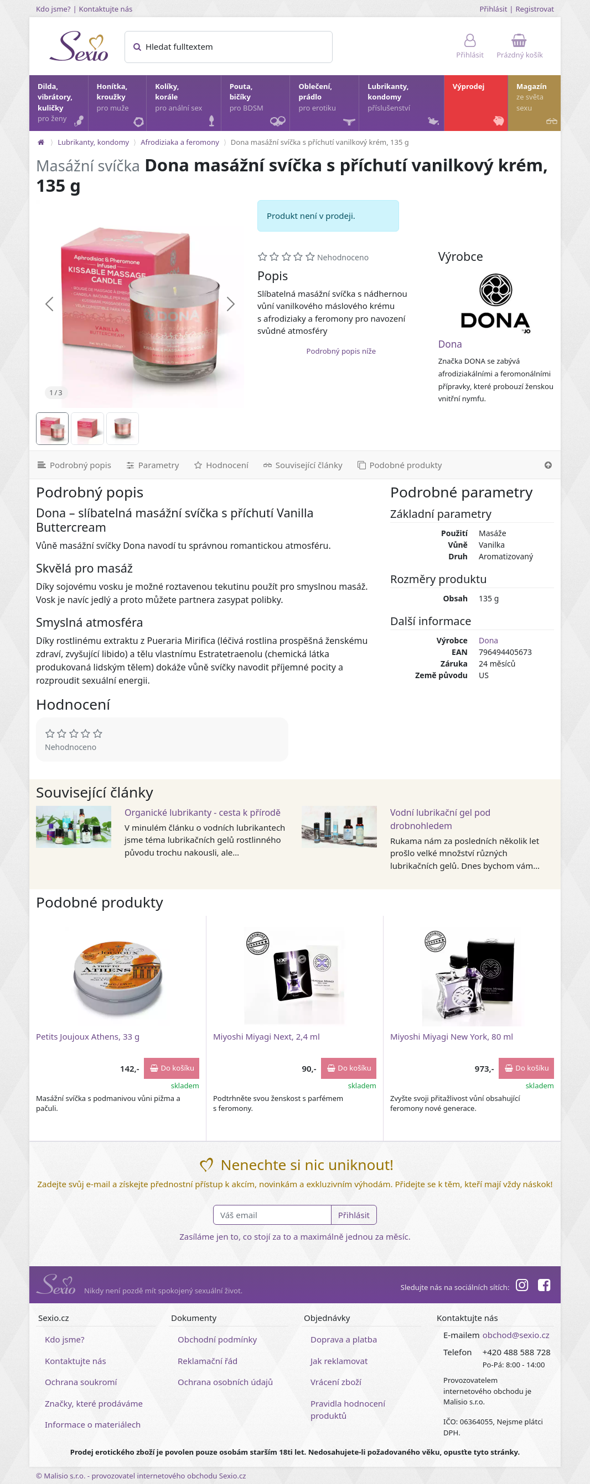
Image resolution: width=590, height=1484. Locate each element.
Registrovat (534, 9)
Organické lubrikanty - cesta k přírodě (203, 812)
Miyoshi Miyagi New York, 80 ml (451, 1036)
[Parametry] (151, 465)
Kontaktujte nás (106, 9)
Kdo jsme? (53, 9)
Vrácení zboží (335, 1381)
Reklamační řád (207, 1360)
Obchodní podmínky (217, 1339)
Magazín (538, 105)
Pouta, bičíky (259, 106)
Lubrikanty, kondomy (404, 105)
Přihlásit (493, 9)
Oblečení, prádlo (328, 106)
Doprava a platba (343, 1339)
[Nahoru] (548, 465)
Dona (450, 344)
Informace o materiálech (93, 1424)
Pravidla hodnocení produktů (347, 1410)
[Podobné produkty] (399, 465)
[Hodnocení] (220, 465)
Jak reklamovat (339, 1360)
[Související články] (302, 465)
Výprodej (479, 105)
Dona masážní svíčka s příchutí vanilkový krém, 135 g (320, 142)
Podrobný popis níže (341, 351)
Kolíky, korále (187, 105)
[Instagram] (521, 1286)
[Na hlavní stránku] (41, 142)
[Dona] (495, 303)
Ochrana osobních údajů (225, 1381)
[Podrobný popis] (73, 465)
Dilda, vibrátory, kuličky (62, 105)
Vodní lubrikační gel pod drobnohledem (440, 819)
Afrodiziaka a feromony (180, 142)
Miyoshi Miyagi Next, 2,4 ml (266, 1036)
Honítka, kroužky (121, 105)
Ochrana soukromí (81, 1381)
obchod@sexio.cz (516, 1334)
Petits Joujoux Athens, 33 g (87, 1036)
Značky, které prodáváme (94, 1403)
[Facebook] (544, 1286)
